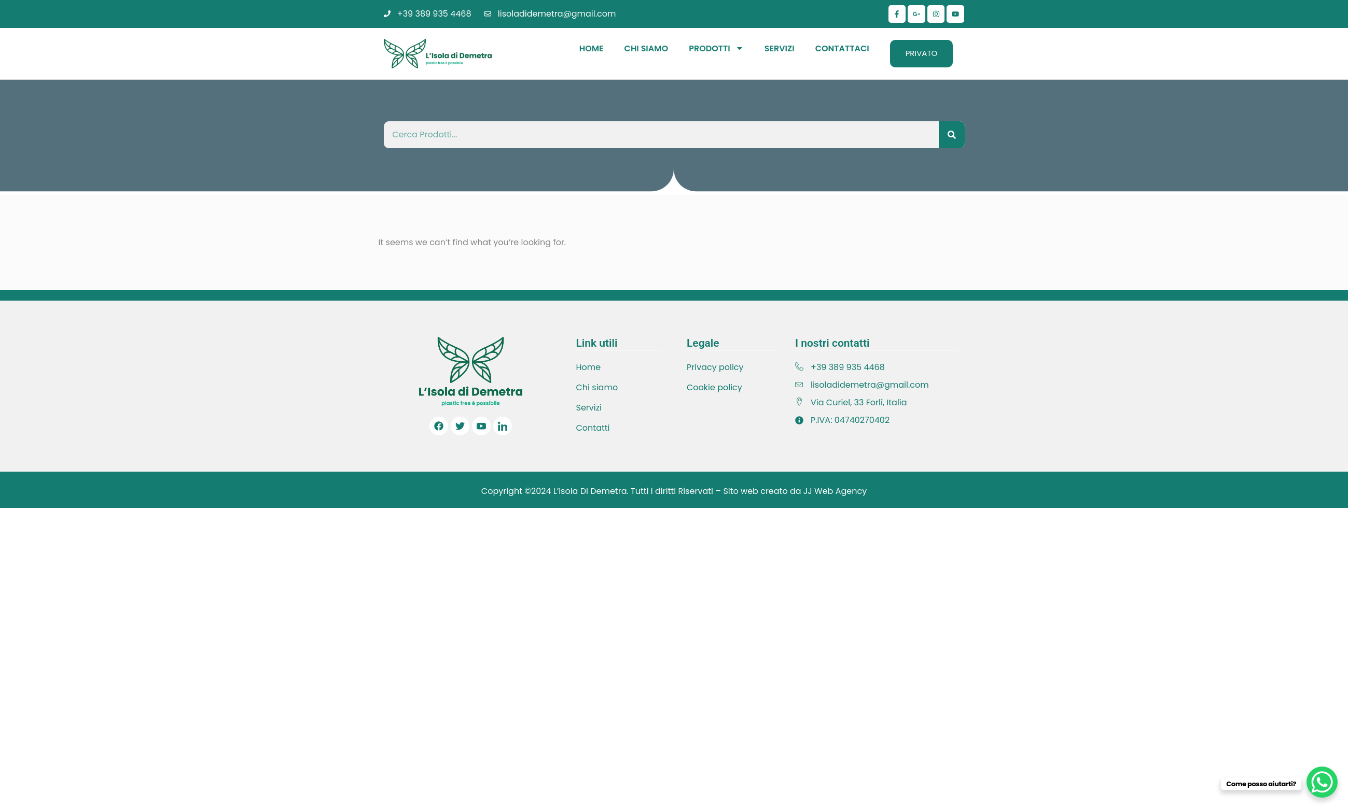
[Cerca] (952, 134)
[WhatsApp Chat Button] (1322, 782)
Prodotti (716, 48)
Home (591, 48)
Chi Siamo (646, 48)
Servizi (780, 48)
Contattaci (842, 48)
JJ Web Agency (835, 491)
